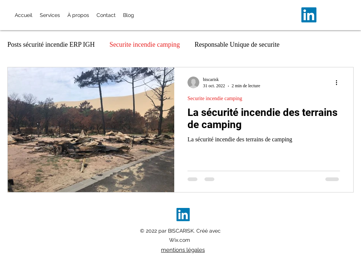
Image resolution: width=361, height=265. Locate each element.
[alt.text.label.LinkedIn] (308, 14)
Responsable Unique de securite (236, 44)
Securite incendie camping (144, 44)
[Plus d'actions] (338, 82)
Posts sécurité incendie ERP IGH (51, 44)
